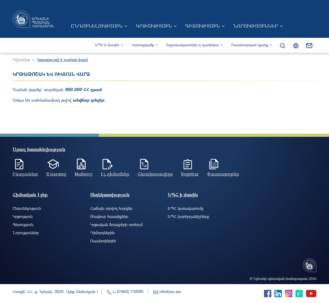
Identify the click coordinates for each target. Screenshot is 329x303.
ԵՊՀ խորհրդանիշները (188, 216)
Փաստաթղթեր (223, 174)
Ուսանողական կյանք (249, 44)
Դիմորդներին (102, 232)
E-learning (56, 174)
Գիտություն (202, 26)
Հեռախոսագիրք (155, 174)
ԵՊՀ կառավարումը (185, 208)
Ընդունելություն (96, 26)
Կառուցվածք (143, 44)
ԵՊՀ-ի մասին (107, 44)
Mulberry (84, 174)
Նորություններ (255, 26)
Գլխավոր (21, 59)
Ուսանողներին (103, 240)
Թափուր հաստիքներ (109, 216)
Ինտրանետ (25, 174)
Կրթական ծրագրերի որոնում (116, 224)
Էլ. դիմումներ (115, 174)
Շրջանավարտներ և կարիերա (192, 44)
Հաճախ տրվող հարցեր (111, 208)
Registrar (190, 174)
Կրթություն (154, 26)
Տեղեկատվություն (110, 195)
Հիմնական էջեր (30, 195)
